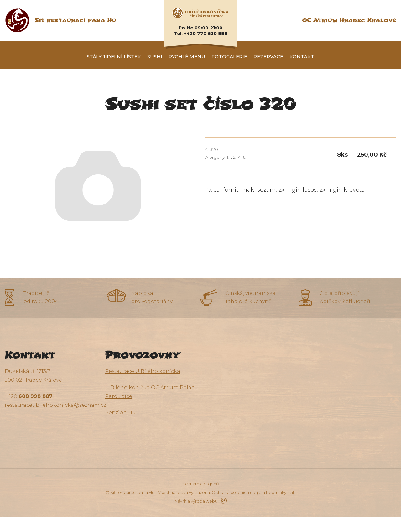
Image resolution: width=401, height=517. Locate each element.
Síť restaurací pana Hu (75, 20)
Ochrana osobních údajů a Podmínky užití (253, 492)
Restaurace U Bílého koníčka (142, 371)
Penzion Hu (120, 413)
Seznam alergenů (200, 483)
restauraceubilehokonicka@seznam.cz (55, 405)
